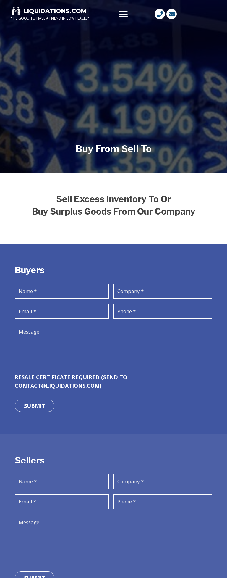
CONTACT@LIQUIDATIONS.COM (57, 385)
